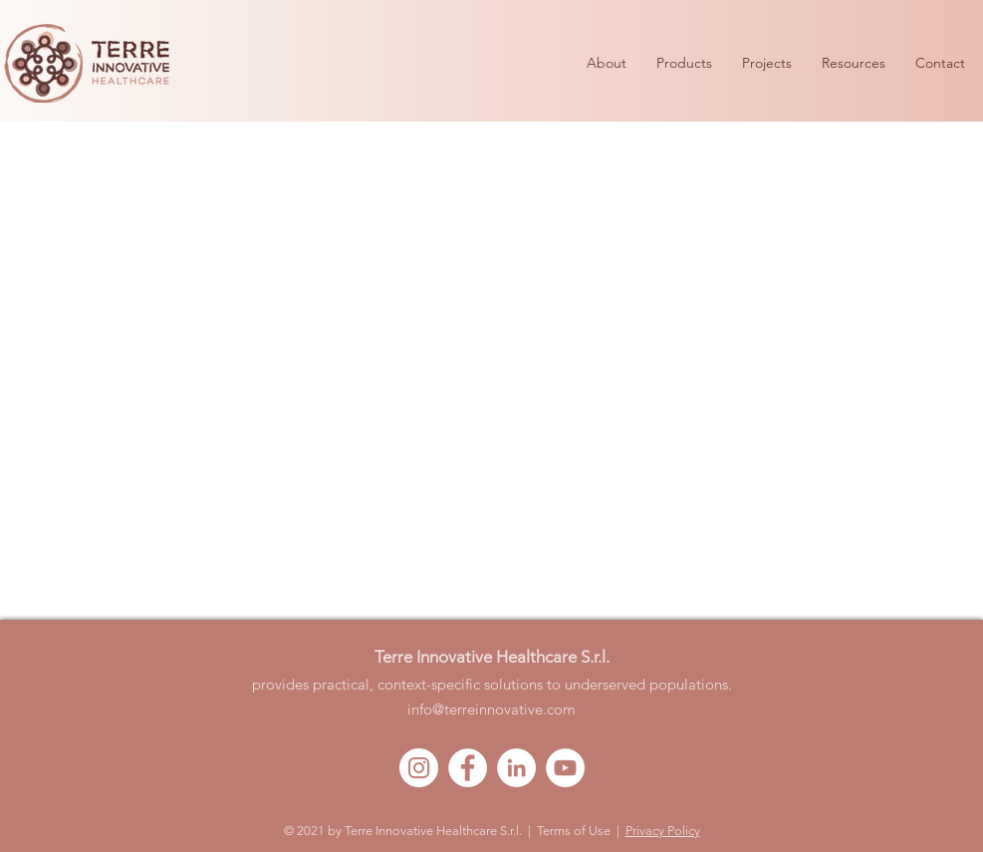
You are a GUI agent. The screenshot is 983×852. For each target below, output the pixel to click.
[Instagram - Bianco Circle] (418, 767)
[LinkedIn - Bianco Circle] (516, 767)
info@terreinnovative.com (491, 709)
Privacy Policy (662, 830)
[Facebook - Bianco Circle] (467, 767)
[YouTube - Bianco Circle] (565, 767)
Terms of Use (574, 830)
